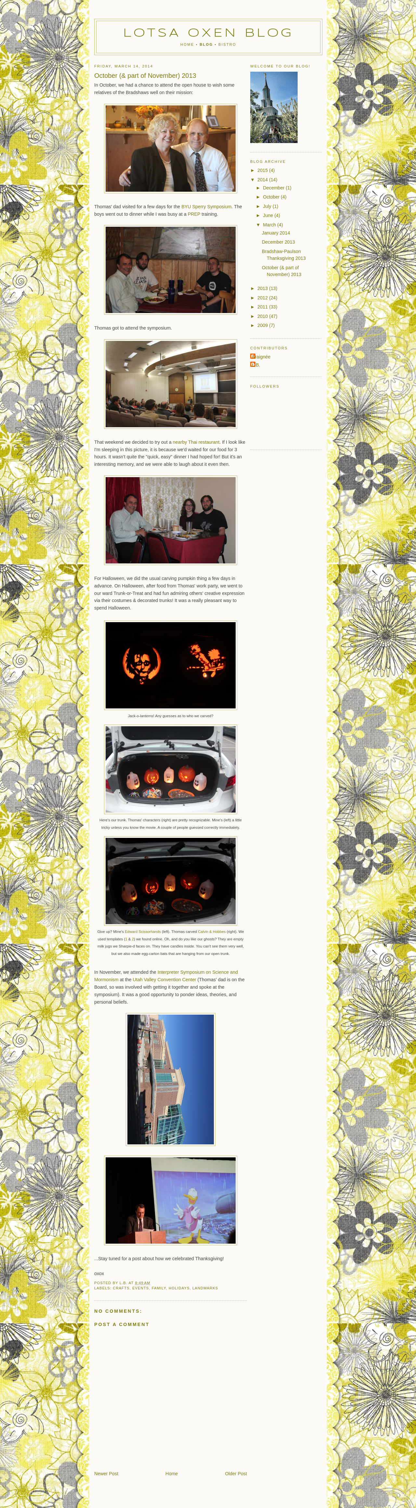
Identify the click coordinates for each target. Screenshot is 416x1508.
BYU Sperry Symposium (206, 206)
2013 (263, 288)
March (270, 224)
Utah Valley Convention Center (164, 979)
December (274, 187)
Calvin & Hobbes (212, 932)
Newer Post (106, 1473)
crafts (121, 1288)
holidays (179, 1288)
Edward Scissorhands (143, 932)
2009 (263, 325)
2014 (263, 179)
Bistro (227, 44)
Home (187, 44)
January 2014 (276, 232)
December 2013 (278, 242)
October (272, 196)
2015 (263, 170)
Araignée (261, 356)
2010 (263, 316)
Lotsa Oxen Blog (208, 33)
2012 (263, 297)
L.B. (256, 365)
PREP (194, 214)
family (159, 1288)
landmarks (205, 1288)
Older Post (236, 1473)
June (268, 215)
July (267, 206)
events (140, 1288)
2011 (263, 306)
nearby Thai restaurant (196, 442)
